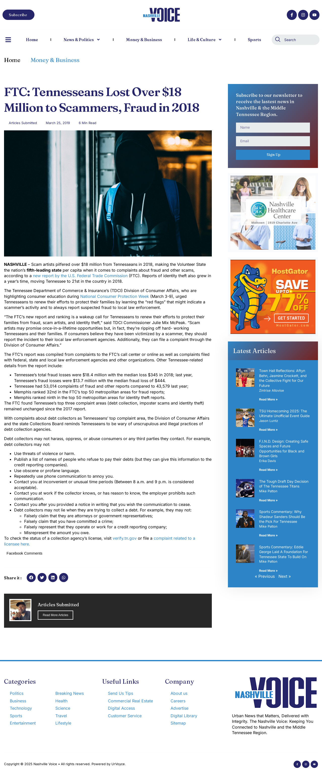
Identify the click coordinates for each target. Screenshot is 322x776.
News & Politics (82, 39)
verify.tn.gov (125, 538)
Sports (254, 39)
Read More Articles (55, 615)
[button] (31, 577)
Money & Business (144, 39)
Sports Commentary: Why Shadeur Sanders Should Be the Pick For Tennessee (282, 516)
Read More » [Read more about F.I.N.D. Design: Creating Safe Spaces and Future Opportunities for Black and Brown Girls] (268, 470)
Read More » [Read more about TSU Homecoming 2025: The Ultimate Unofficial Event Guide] (268, 430)
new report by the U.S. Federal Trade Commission (81, 275)
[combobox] (295, 40)
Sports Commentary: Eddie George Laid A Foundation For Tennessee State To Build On (283, 552)
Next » (284, 576)
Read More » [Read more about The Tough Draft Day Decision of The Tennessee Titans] (268, 500)
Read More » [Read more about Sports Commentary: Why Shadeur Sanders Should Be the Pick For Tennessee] (268, 535)
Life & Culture (205, 39)
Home (32, 39)
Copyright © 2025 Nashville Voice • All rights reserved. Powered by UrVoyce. (65, 764)
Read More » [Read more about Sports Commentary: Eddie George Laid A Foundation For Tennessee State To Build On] (268, 570)
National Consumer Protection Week (115, 296)
